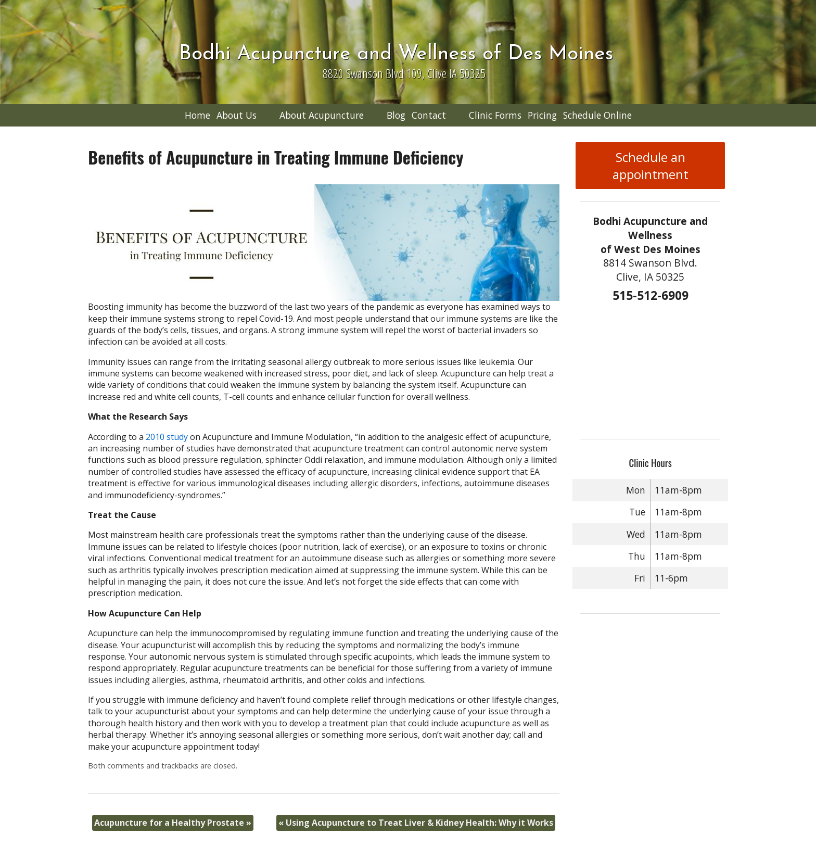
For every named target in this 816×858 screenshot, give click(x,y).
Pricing (542, 115)
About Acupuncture (321, 115)
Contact (429, 115)
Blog (396, 115)
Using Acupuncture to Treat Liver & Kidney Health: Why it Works (415, 822)
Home (197, 115)
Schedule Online (597, 115)
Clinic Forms (495, 115)
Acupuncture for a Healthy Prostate (172, 822)
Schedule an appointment (650, 165)
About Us (236, 115)
